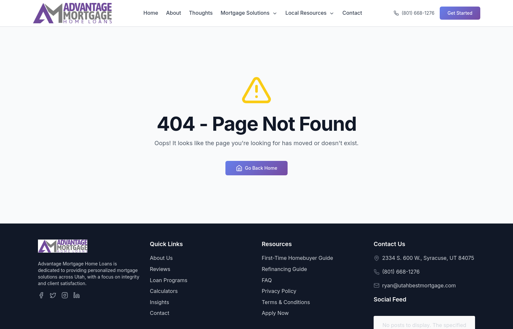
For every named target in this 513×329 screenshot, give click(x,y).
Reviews (160, 269)
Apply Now (275, 313)
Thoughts (201, 13)
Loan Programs (168, 280)
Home (150, 13)
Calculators (164, 291)
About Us (161, 258)
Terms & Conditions (286, 302)
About (173, 13)
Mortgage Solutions (249, 13)
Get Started (460, 13)
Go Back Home (256, 168)
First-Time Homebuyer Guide (297, 258)
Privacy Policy (279, 291)
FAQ (267, 280)
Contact (352, 13)
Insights (159, 302)
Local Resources (309, 13)
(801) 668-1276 (401, 271)
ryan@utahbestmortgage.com (419, 285)
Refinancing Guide (284, 269)
